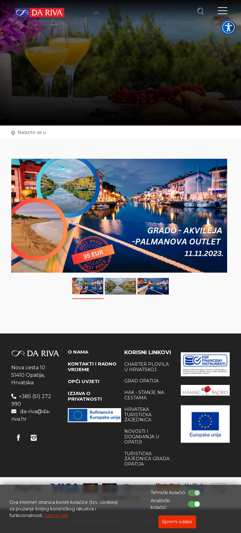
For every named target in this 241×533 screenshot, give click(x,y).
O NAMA (78, 352)
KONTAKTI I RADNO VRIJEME (92, 366)
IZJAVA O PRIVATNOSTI (85, 396)
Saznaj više (56, 515)
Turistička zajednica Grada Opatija (146, 459)
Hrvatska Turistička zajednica (138, 415)
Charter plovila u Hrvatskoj (146, 366)
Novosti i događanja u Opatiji (141, 437)
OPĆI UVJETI (83, 381)
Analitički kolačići (160, 504)
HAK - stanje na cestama (144, 395)
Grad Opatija (141, 381)
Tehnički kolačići (168, 492)
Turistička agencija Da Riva (39, 12)
